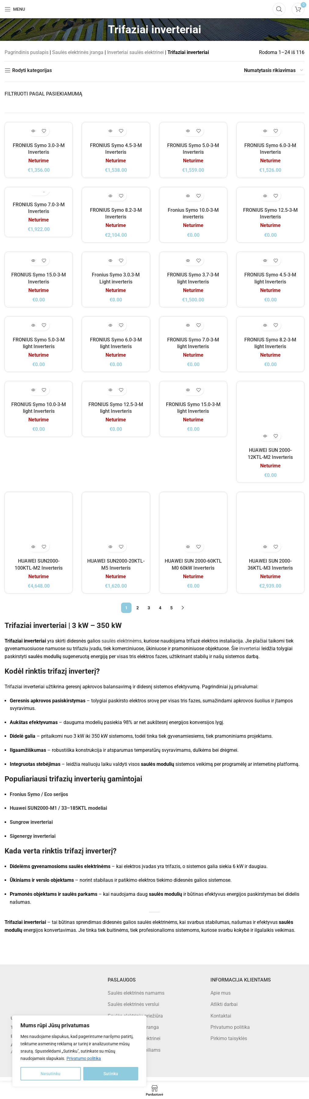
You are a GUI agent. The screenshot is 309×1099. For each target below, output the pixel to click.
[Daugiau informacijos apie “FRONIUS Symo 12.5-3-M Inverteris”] (265, 198)
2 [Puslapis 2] (137, 613)
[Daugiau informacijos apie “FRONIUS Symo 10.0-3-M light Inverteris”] (33, 396)
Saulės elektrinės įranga (77, 52)
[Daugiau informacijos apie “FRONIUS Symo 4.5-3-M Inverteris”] (110, 132)
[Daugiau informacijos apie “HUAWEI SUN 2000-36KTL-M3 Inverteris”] (265, 551)
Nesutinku (50, 1073)
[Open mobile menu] (15, 9)
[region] (79, 1051)
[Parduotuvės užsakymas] (273, 70)
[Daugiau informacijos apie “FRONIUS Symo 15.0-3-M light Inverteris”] (187, 396)
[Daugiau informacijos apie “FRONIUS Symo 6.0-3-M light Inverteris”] (110, 330)
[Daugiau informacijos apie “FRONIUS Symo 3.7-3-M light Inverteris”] (187, 264)
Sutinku (110, 1073)
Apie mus (220, 998)
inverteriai (249, 654)
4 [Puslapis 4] (160, 613)
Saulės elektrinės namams (136, 998)
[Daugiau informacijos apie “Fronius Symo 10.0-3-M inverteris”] (187, 198)
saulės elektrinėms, (122, 646)
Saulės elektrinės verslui (133, 1009)
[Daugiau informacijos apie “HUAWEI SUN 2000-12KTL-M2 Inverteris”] (265, 441)
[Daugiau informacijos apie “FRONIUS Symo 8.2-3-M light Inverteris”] (265, 330)
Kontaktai (220, 1021)
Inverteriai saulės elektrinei (135, 52)
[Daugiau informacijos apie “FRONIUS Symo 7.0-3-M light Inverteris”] (187, 330)
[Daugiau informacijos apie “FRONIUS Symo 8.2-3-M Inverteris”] (110, 198)
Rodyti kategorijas (32, 70)
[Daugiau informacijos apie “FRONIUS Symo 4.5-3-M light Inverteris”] (265, 264)
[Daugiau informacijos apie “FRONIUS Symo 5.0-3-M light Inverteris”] (33, 330)
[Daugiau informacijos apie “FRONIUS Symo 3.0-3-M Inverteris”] (33, 132)
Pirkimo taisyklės (228, 1044)
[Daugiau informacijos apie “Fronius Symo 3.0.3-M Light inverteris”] (110, 264)
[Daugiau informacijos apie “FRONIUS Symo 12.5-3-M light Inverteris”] (110, 396)
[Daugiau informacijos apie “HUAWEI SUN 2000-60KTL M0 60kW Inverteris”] (187, 551)
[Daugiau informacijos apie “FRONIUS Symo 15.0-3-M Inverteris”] (33, 264)
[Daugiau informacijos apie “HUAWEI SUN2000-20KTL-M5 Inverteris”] (110, 551)
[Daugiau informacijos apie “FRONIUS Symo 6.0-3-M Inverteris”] (265, 132)
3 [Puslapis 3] (149, 613)
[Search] (279, 9)
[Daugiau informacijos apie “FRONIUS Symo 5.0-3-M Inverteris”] (187, 132)
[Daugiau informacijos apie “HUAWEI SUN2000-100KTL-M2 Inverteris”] (33, 551)
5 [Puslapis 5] (171, 613)
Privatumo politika (83, 1058)
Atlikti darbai (224, 1009)
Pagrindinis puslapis (27, 52)
